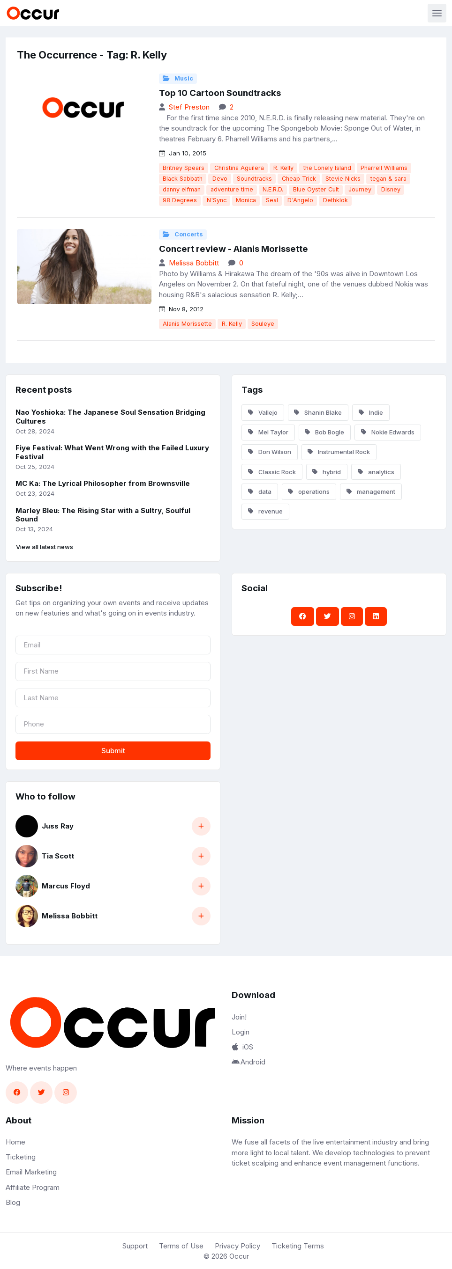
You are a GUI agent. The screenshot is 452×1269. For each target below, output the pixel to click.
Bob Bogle (324, 432)
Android (248, 1061)
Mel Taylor (268, 432)
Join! (239, 1016)
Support (135, 1245)
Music (178, 78)
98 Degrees (180, 200)
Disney (390, 189)
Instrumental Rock (339, 451)
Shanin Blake (318, 412)
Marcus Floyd (66, 885)
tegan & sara (388, 178)
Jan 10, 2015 (182, 153)
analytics (376, 472)
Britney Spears (183, 167)
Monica (246, 200)
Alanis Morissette (187, 323)
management (371, 491)
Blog (13, 1202)
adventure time (232, 189)
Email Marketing (31, 1171)
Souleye (262, 323)
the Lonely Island (327, 167)
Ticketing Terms (297, 1245)
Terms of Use (181, 1245)
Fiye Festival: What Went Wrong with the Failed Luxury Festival (112, 452)
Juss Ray (58, 826)
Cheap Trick (299, 178)
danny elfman (182, 189)
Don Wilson (269, 451)
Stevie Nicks (343, 178)
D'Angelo (300, 200)
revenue (265, 511)
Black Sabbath (183, 178)
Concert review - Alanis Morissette (233, 248)
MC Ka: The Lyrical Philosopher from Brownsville (102, 483)
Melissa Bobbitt (194, 262)
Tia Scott (58, 855)
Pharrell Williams (384, 167)
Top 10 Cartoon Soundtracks (220, 93)
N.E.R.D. (273, 189)
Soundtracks (254, 178)
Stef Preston (189, 107)
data (259, 491)
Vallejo (263, 412)
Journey (359, 189)
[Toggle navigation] (437, 13)
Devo (219, 178)
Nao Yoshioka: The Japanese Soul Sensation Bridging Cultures (110, 416)
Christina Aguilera (239, 167)
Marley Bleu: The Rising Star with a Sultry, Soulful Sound (102, 515)
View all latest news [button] (44, 546)
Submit (113, 750)
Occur (239, 1256)
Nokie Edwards (387, 432)
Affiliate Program (33, 1187)
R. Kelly (283, 167)
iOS (242, 1046)
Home (15, 1141)
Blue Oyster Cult (316, 189)
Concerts (183, 234)
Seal (272, 200)
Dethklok (335, 200)
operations (309, 491)
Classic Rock (272, 472)
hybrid (326, 472)
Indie (371, 412)
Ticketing (21, 1156)
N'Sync (216, 200)
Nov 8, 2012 (181, 309)
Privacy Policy (237, 1245)
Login (240, 1031)
